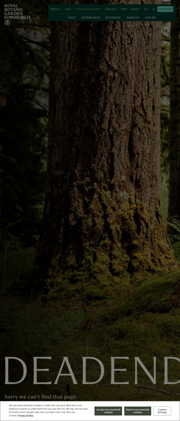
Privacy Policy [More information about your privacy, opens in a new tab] (25, 415)
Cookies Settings (162, 411)
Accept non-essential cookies (108, 411)
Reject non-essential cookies (137, 411)
